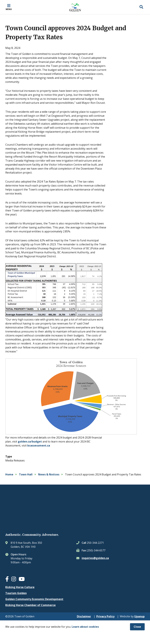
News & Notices (48, 474)
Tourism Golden (16, 593)
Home (9, 474)
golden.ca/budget (30, 441)
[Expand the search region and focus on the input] (141, 7)
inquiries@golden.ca (95, 558)
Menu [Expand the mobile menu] (9, 9)
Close (137, 627)
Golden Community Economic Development (34, 599)
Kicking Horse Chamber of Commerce (30, 605)
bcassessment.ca (38, 445)
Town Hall (25, 474)
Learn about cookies (85, 627)
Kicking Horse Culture (19, 587)
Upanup (139, 616)
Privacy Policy (105, 616)
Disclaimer (84, 616)
